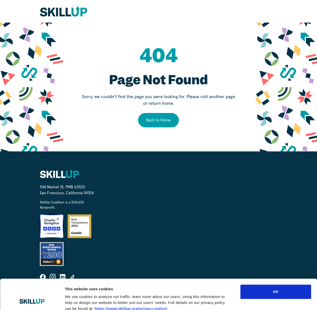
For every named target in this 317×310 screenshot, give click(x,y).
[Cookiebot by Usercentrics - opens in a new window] (32, 300)
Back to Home (158, 120)
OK (276, 263)
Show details (259, 300)
